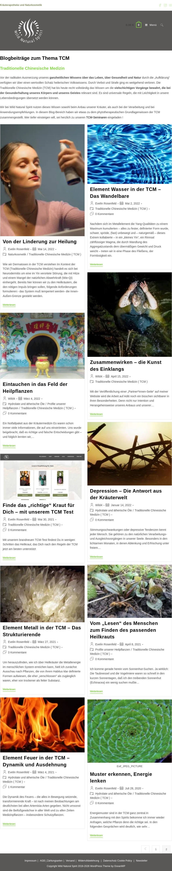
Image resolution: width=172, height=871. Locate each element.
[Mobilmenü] (149, 24)
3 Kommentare (17, 652)
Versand (70, 860)
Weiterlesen (9, 305)
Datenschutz (110, 860)
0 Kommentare (104, 214)
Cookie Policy (124, 860)
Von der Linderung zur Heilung (40, 241)
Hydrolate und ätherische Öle (26, 403)
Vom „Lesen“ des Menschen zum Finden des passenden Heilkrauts (124, 629)
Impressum (31, 860)
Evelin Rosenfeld (18, 249)
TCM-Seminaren (96, 117)
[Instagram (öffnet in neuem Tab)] (165, 5)
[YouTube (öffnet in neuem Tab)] (170, 5)
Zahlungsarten (55, 860)
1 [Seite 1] (156, 849)
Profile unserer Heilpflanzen (112, 649)
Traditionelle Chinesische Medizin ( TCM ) (55, 254)
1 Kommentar (16, 787)
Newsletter (142, 860)
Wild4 (98, 376)
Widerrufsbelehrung (88, 860)
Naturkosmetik (17, 254)
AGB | (43, 860)
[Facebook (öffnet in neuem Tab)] (160, 5)
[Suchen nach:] (160, 24)
